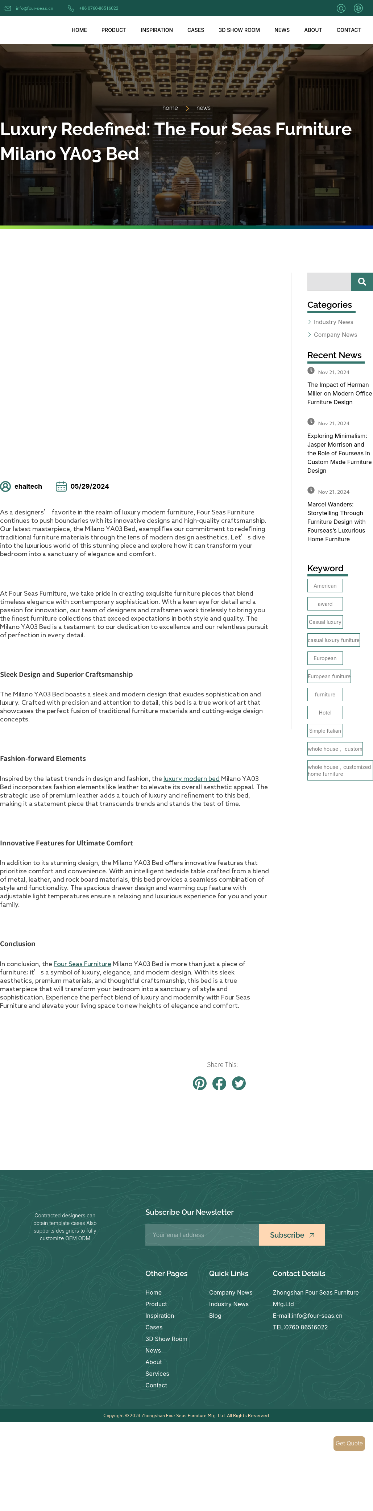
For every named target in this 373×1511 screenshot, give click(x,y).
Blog (215, 1315)
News (282, 30)
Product (114, 30)
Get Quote (349, 1443)
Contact (349, 30)
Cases (195, 30)
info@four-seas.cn (34, 8)
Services (157, 1373)
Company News (231, 1292)
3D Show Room (239, 30)
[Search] (362, 282)
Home (79, 30)
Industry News (229, 1304)
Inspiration (157, 30)
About (313, 30)
